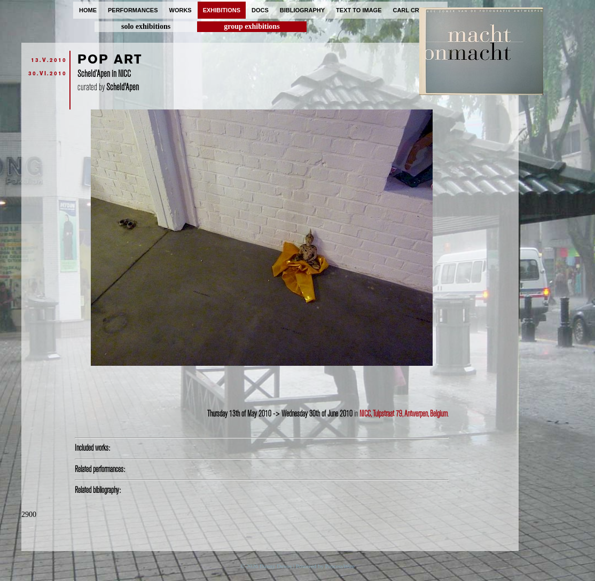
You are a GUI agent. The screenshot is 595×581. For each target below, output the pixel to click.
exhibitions (221, 10)
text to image (358, 10)
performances (133, 10)
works (180, 10)
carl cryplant (417, 10)
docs (260, 10)
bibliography (302, 10)
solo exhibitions (145, 26)
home (88, 10)
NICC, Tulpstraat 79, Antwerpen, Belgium (403, 414)
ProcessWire (340, 566)
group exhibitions (251, 26)
